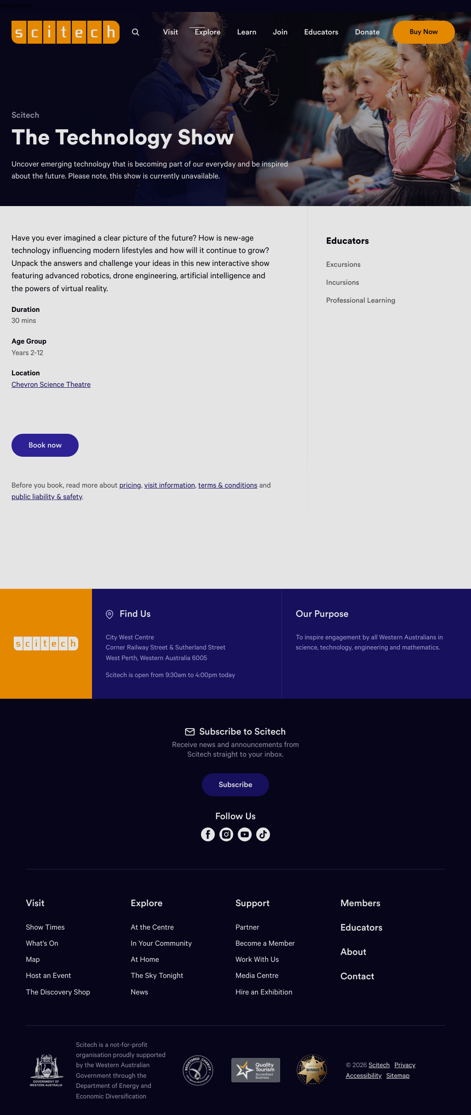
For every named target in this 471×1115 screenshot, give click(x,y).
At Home (145, 959)
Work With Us (257, 959)
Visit (35, 903)
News (139, 992)
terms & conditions (227, 485)
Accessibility (364, 1075)
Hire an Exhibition (264, 992)
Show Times (45, 927)
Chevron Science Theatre (51, 384)
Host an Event (48, 975)
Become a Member (265, 943)
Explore (146, 903)
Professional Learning (360, 300)
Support (253, 903)
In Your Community (161, 943)
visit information (169, 485)
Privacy (404, 1064)
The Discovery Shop (58, 992)
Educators (347, 241)
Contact (357, 976)
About (353, 952)
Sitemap (398, 1075)
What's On (42, 943)
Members (360, 903)
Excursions (343, 264)
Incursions (342, 282)
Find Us (135, 614)
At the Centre (152, 927)
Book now (53, 442)
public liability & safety (46, 496)
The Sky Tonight (157, 975)
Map (38, 959)
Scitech (25, 114)
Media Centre (257, 975)
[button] (170, 32)
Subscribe (236, 784)
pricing (130, 485)
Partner (247, 927)
